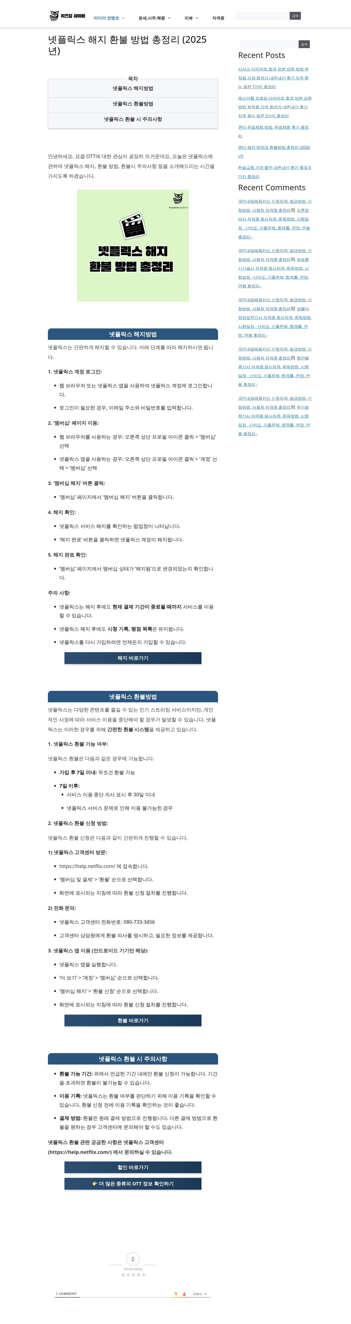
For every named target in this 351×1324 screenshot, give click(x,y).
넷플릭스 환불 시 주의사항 (133, 119)
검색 (295, 16)
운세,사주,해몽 (157, 18)
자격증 (218, 18)
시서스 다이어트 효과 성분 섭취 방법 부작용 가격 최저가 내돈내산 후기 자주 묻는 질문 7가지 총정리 (273, 77)
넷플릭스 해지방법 (133, 88)
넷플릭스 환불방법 (133, 103)
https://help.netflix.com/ (87, 866)
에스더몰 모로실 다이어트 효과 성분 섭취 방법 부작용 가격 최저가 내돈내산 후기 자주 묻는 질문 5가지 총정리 (275, 106)
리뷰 (194, 18)
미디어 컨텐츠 (112, 18)
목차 (133, 78)
